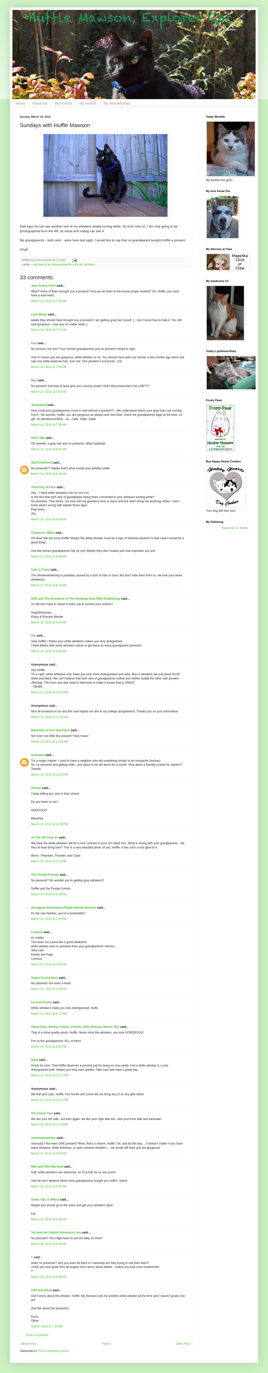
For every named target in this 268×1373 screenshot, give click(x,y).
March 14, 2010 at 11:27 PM (49, 1075)
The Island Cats (42, 1113)
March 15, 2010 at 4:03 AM (48, 1153)
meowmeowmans (43, 1138)
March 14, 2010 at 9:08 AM (48, 556)
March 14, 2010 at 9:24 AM (48, 585)
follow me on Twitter (235, 528)
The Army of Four (43, 487)
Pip (33, 635)
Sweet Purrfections (44, 978)
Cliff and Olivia (41, 1290)
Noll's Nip (38, 438)
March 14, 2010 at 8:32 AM (48, 449)
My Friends (63, 103)
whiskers (89, 264)
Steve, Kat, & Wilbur (45, 1199)
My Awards (88, 103)
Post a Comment (37, 1335)
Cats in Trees (40, 569)
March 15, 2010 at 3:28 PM (49, 1219)
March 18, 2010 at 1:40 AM (48, 1244)
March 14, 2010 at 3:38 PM (49, 989)
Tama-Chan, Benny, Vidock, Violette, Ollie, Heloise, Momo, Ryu (75, 1027)
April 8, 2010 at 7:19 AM (46, 1326)
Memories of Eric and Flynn (50, 730)
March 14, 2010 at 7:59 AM (48, 424)
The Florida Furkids (45, 874)
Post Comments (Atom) (53, 1351)
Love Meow (39, 314)
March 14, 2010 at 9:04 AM (48, 519)
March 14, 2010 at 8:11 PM (49, 1013)
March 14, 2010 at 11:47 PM (49, 1100)
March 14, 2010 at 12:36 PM (49, 824)
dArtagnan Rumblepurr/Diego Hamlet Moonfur (63, 907)
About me (40, 103)
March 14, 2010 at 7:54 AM (48, 367)
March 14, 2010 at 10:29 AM (49, 692)
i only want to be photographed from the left (57, 264)
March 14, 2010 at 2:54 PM (49, 919)
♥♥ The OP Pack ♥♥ (44, 837)
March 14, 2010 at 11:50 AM (49, 741)
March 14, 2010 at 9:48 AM (48, 651)
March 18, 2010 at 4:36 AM (48, 1277)
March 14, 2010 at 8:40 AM (48, 474)
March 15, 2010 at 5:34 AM (48, 1186)
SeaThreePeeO (41, 462)
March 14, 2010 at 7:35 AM (48, 301)
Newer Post (28, 1343)
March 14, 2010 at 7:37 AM (48, 330)
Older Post (183, 1343)
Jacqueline (38, 405)
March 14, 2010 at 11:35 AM (49, 717)
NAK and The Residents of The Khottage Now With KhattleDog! (75, 598)
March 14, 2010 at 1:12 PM (49, 861)
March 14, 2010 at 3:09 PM (49, 964)
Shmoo (36, 788)
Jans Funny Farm (43, 285)
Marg (34, 1060)
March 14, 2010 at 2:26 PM (49, 894)
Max (34, 380)
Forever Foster (41, 1002)
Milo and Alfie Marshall (47, 1166)
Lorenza (36, 932)
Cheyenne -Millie (43, 532)
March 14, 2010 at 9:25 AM (48, 622)
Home (20, 103)
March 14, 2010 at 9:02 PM (49, 1046)
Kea (33, 343)
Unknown (37, 755)
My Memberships (117, 103)
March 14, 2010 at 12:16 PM (49, 774)
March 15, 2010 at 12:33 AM (49, 1124)
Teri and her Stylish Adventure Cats (56, 1232)
